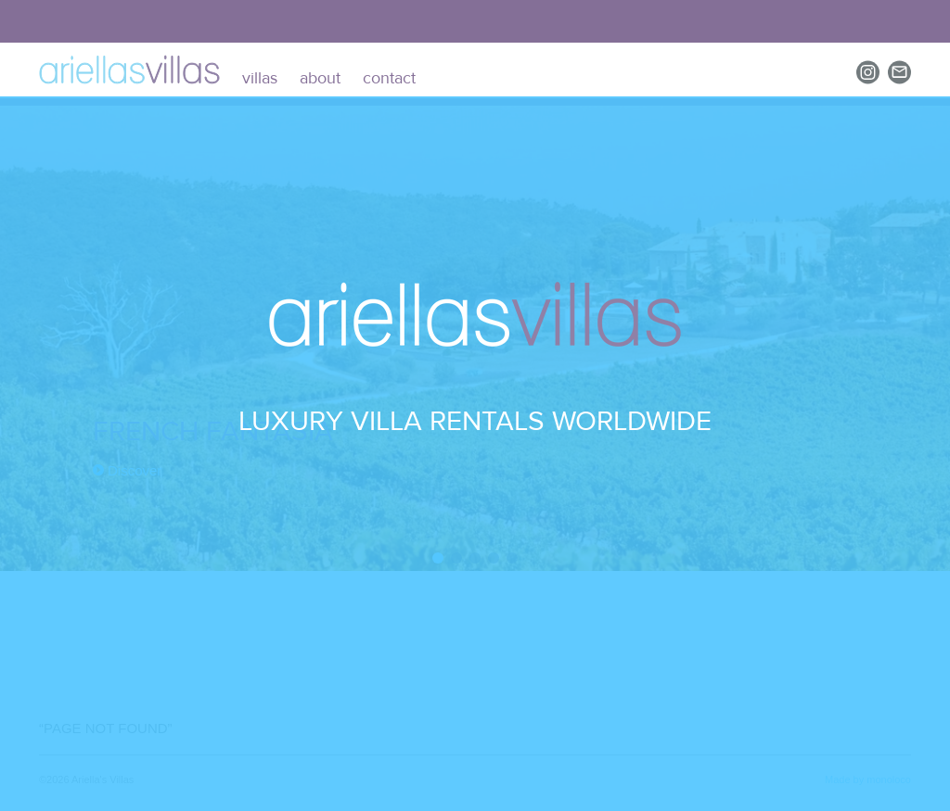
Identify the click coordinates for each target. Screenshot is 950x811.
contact (389, 78)
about (320, 78)
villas (259, 78)
